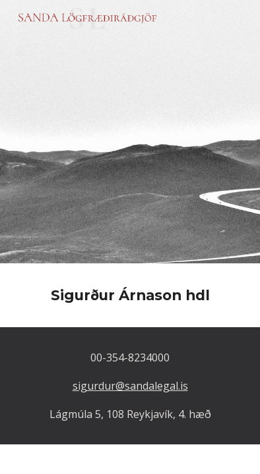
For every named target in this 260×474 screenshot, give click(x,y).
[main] (130, 295)
